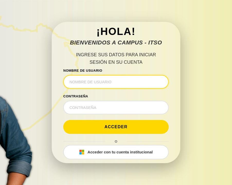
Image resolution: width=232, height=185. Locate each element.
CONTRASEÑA (75, 96)
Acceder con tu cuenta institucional (116, 152)
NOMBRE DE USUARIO (82, 70)
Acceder (116, 127)
